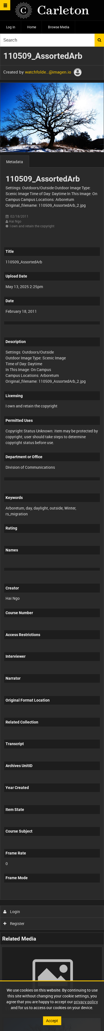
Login (11, 911)
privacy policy (86, 1001)
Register (14, 923)
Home (31, 27)
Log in (10, 27)
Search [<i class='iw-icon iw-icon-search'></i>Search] (99, 40)
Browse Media (58, 27)
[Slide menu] (5, 5)
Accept (52, 1020)
